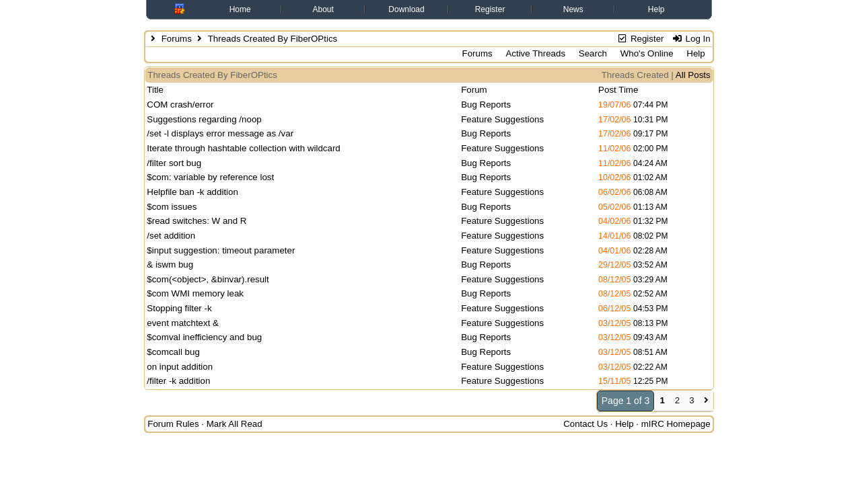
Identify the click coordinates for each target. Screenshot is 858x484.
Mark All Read (234, 424)
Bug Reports (486, 104)
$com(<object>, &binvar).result (208, 279)
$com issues (171, 207)
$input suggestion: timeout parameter (221, 250)
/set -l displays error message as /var (220, 133)
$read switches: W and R (196, 221)
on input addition (180, 367)
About (323, 9)
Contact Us (585, 424)
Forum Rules (173, 424)
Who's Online (647, 53)
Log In (691, 39)
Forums (177, 39)
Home (240, 9)
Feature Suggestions (502, 119)
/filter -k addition (178, 381)
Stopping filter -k (179, 308)
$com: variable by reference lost (210, 177)
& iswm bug (170, 264)
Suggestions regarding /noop (204, 119)
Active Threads (535, 53)
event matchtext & (183, 323)
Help (656, 9)
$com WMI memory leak (195, 293)
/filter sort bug (174, 163)
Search (593, 53)
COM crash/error (180, 104)
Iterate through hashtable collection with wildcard (243, 148)
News (573, 9)
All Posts (693, 75)
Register (490, 9)
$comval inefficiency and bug (204, 337)
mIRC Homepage (676, 424)
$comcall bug (173, 352)
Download (406, 9)
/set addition (171, 236)
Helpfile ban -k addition (192, 192)
